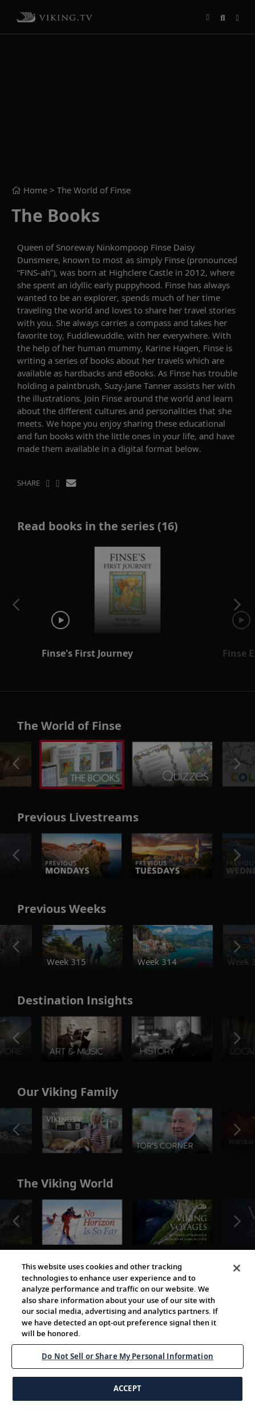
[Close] (236, 1268)
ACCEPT (127, 1388)
